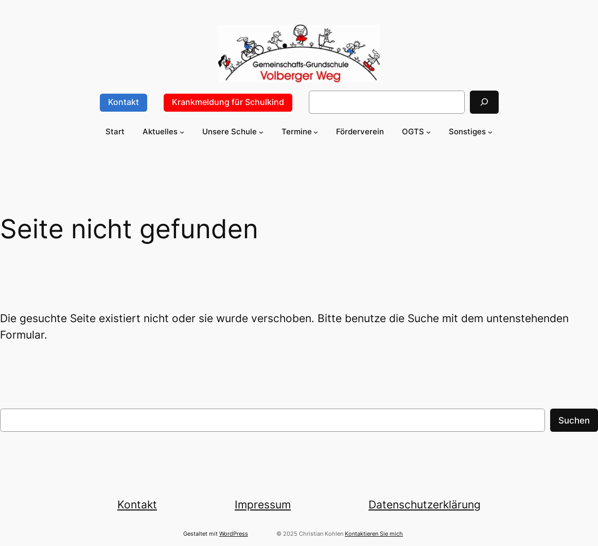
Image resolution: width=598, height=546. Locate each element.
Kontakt (123, 102)
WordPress (233, 533)
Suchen (574, 420)
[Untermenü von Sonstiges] (490, 131)
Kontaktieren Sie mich (374, 533)
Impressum (263, 504)
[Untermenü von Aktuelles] (182, 131)
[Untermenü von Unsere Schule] (261, 131)
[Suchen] (484, 102)
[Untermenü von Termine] (315, 131)
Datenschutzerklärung (424, 504)
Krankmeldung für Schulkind (228, 102)
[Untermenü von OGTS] (428, 131)
